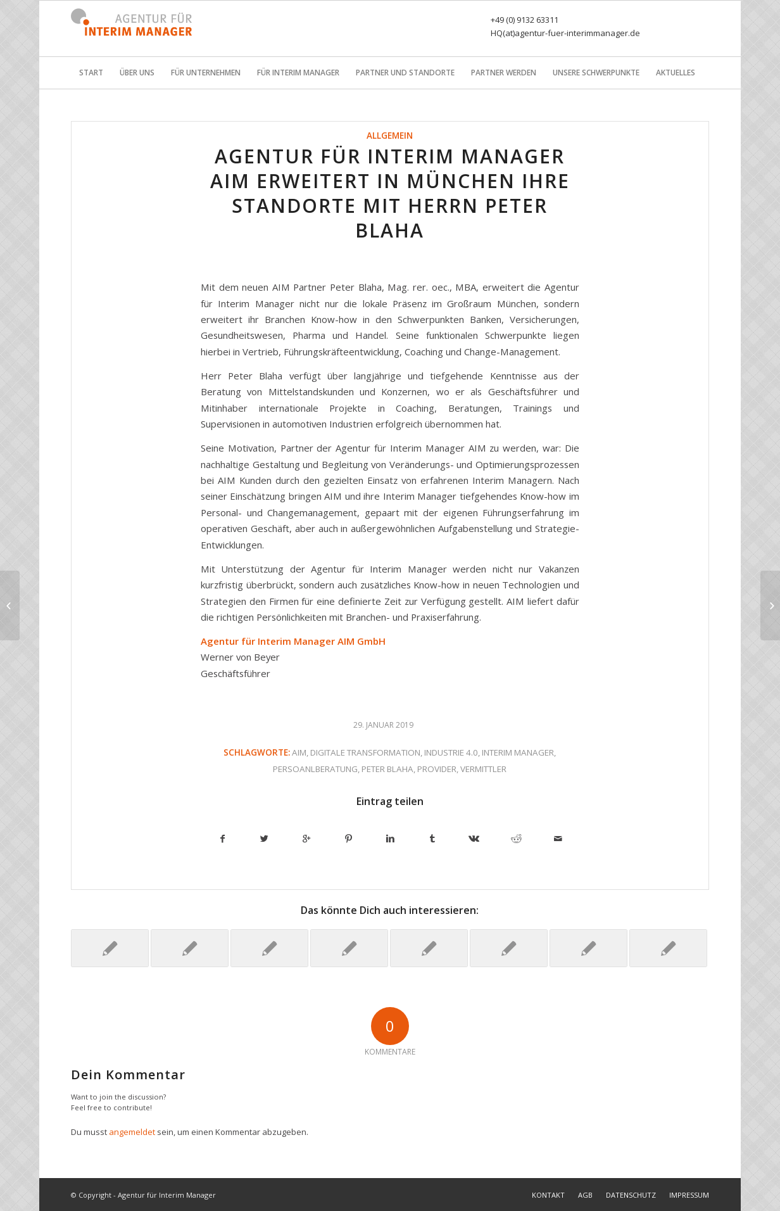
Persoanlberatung (315, 769)
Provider (436, 769)
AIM (299, 752)
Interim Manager (518, 752)
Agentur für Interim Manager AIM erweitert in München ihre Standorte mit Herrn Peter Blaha (390, 193)
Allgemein (390, 135)
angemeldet (132, 1132)
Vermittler (483, 769)
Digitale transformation (365, 752)
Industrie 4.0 (451, 752)
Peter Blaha (387, 769)
